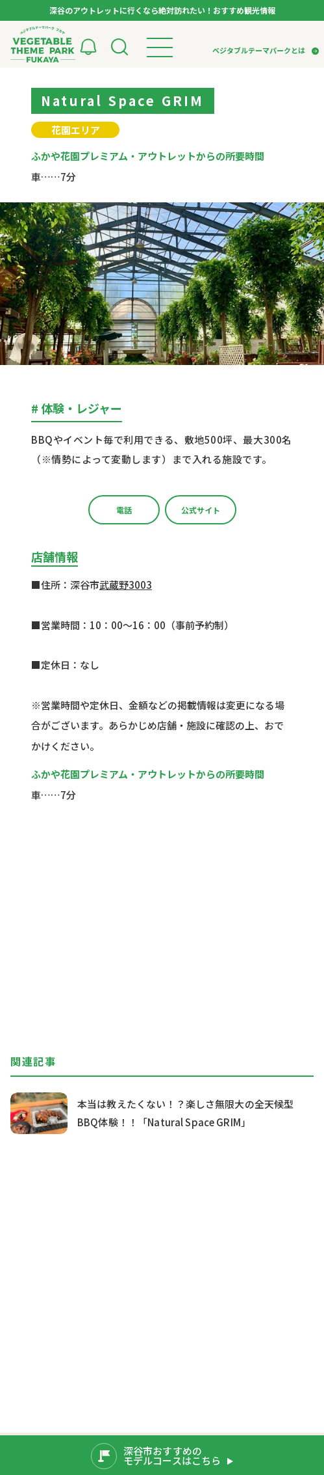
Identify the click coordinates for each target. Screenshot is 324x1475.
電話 (124, 509)
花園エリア (75, 130)
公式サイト (200, 509)
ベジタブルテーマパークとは (258, 50)
